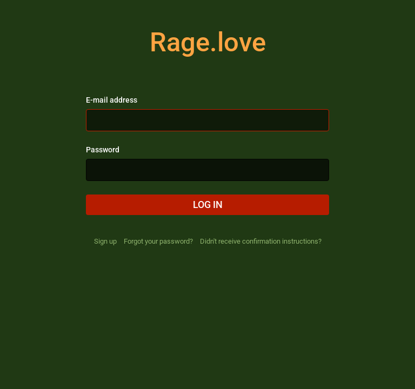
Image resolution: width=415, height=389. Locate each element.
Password (102, 149)
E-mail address (111, 100)
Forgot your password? (158, 241)
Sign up (105, 241)
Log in (208, 204)
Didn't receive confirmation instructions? (261, 241)
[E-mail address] (207, 120)
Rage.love (208, 42)
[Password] (207, 170)
